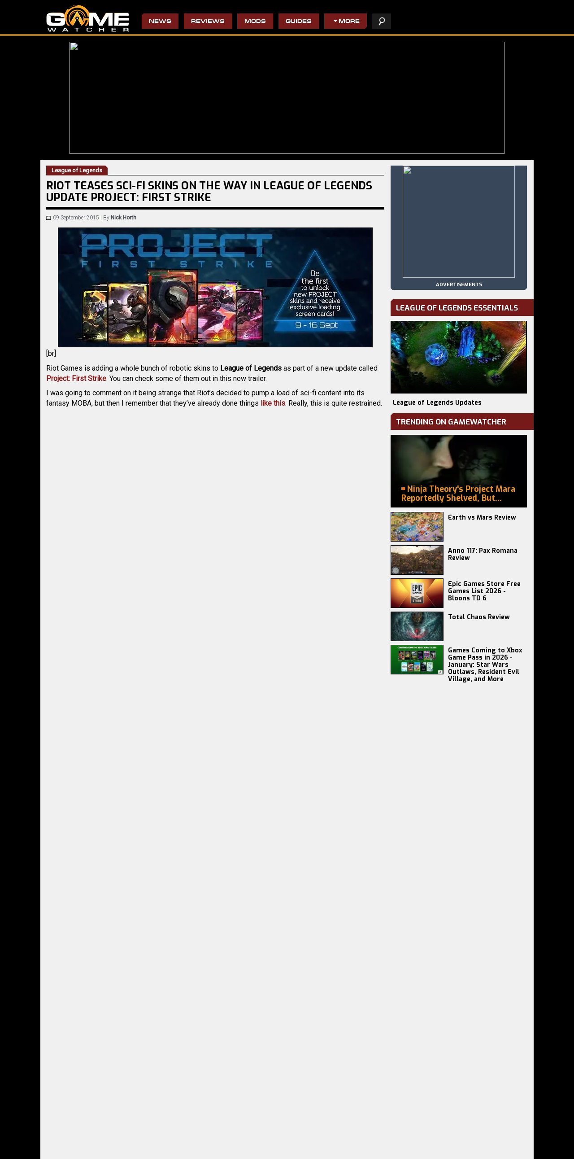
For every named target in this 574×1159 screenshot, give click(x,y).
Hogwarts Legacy (304, 1143)
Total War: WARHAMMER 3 (80, 1150)
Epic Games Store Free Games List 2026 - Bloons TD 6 (484, 591)
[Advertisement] (215, 857)
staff (428, 1147)
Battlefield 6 (62, 1136)
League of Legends (123, 709)
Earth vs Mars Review (482, 517)
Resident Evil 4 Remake (312, 1136)
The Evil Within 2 (224, 1136)
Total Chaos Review (479, 617)
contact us (460, 1147)
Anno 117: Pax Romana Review (482, 554)
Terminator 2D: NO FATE (155, 1150)
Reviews (208, 21)
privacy (401, 1147)
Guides (299, 21)
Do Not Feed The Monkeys (236, 1143)
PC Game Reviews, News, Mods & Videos (87, 18)
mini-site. (255, 588)
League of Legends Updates (437, 402)
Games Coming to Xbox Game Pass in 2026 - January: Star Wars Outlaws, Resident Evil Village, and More (485, 664)
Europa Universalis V (72, 1143)
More (349, 21)
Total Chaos (140, 1143)
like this (273, 403)
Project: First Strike (76, 378)
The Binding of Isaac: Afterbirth (321, 1150)
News (160, 21)
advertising (503, 1147)
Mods (255, 21)
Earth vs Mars (143, 1136)
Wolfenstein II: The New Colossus (245, 1150)
